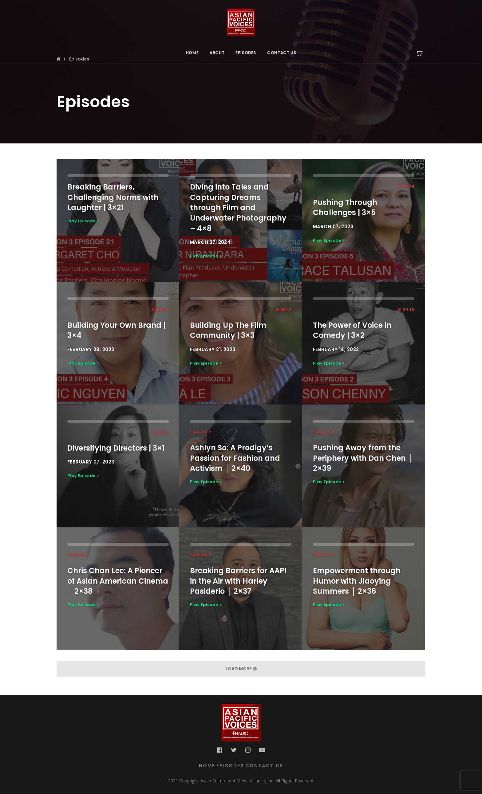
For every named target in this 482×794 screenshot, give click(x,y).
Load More (241, 669)
